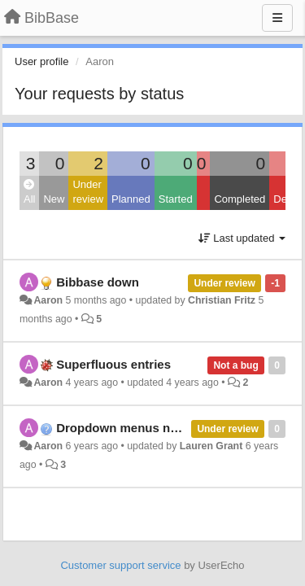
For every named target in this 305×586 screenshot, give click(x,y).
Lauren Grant (211, 446)
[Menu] (277, 18)
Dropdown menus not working (144, 428)
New (53, 199)
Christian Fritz (221, 300)
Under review (87, 192)
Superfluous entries (113, 364)
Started (176, 199)
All (29, 192)
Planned (130, 199)
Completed (239, 199)
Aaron (48, 300)
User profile (41, 61)
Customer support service (120, 565)
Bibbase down (97, 282)
